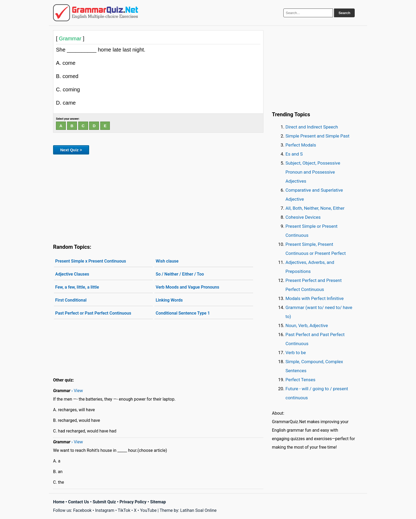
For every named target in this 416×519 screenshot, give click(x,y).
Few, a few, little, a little (77, 287)
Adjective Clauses (72, 274)
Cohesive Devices (303, 217)
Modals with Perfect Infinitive (314, 298)
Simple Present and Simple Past (317, 136)
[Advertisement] (158, 198)
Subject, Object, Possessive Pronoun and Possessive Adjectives (312, 172)
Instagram (104, 510)
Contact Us (78, 501)
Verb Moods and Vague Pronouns (187, 287)
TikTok (124, 510)
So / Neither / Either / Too (180, 274)
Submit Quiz (104, 501)
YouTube (148, 510)
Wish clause (167, 261)
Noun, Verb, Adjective (306, 325)
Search (344, 13)
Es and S (294, 154)
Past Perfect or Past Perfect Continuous (93, 313)
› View (77, 390)
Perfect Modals (300, 145)
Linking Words (169, 300)
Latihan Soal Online (198, 510)
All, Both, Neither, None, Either (315, 208)
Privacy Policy (133, 501)
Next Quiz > (71, 150)
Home (58, 501)
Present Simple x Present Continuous (90, 261)
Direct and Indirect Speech (311, 127)
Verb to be (295, 352)
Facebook (82, 510)
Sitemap (158, 501)
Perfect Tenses (300, 379)
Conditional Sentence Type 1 (183, 313)
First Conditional (70, 300)
